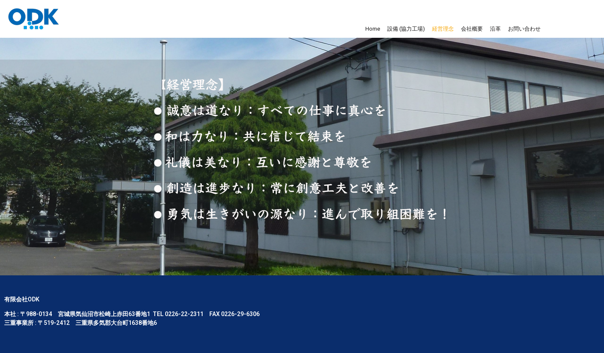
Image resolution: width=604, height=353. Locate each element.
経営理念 (443, 28)
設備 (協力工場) (406, 28)
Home (372, 28)
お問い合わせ (524, 28)
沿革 (495, 28)
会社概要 (472, 28)
